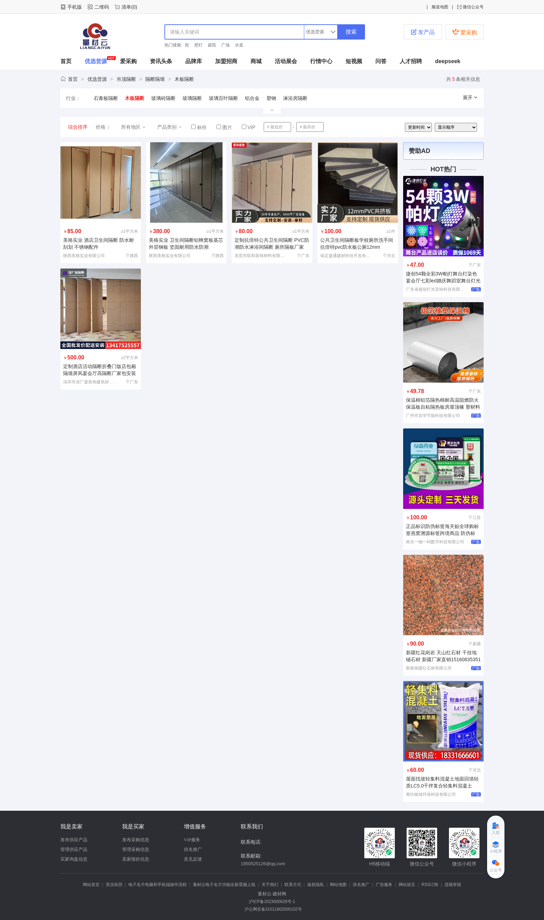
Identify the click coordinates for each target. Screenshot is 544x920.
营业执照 (114, 884)
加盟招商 (226, 61)
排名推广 (193, 849)
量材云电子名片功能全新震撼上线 (224, 884)
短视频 (354, 61)
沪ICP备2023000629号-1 (272, 901)
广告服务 (384, 884)
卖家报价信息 (135, 859)
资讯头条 (161, 61)
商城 (256, 61)
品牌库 (193, 61)
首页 (65, 61)
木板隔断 (184, 79)
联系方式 (292, 884)
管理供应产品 (73, 849)
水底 (239, 45)
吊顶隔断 (126, 79)
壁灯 (198, 45)
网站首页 (91, 884)
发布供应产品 (73, 839)
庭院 (212, 45)
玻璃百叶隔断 (223, 98)
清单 (126, 7)
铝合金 (252, 98)
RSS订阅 (430, 884)
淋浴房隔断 (295, 98)
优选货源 (96, 61)
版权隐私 (315, 884)
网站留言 (407, 884)
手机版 (74, 7)
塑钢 (271, 98)
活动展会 (286, 61)
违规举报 (452, 884)
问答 (380, 61)
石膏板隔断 (106, 98)
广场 (225, 45)
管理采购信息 (135, 849)
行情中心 (321, 61)
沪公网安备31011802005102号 (272, 909)
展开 (470, 97)
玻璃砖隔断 (163, 98)
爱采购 (464, 31)
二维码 (101, 7)
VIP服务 (192, 839)
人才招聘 (411, 61)
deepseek (447, 61)
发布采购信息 (135, 839)
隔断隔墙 (155, 79)
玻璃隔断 (192, 98)
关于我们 (270, 884)
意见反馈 (193, 859)
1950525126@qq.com (263, 863)
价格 (103, 127)
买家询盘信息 (73, 859)
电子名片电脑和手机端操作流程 (157, 884)
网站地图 (338, 884)
